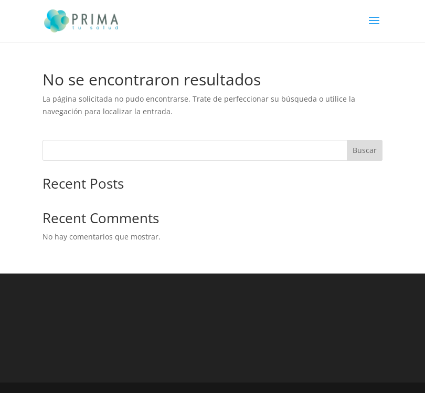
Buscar (365, 150)
